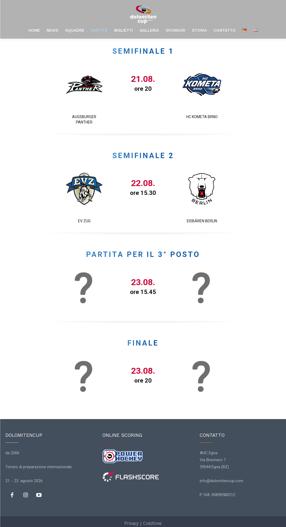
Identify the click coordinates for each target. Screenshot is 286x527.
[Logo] (143, 14)
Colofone (152, 520)
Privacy (131, 520)
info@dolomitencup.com (221, 477)
